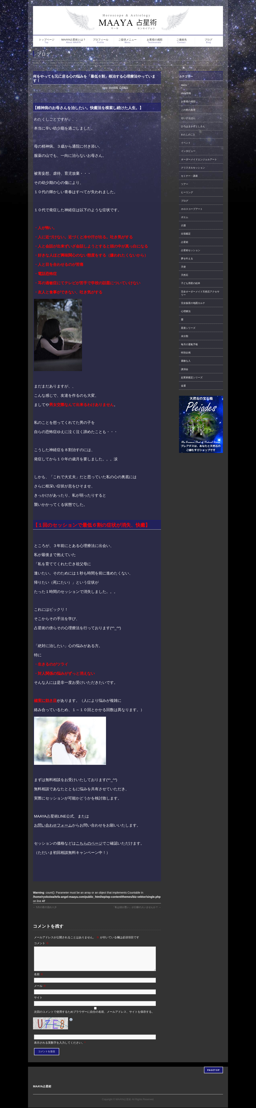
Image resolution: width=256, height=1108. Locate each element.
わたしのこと (188, 134)
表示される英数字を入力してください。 (59, 1047)
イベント (186, 142)
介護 (183, 225)
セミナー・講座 (189, 176)
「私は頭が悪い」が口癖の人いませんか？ (136, 907)
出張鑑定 (186, 233)
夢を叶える (187, 258)
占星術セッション (190, 250)
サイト (38, 1002)
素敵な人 (186, 360)
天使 (183, 266)
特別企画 (186, 352)
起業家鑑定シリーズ (192, 377)
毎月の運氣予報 (189, 344)
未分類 (184, 336)
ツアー (184, 184)
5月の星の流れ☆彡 (45, 907)
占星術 (184, 242)
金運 (183, 385)
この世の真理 (188, 110)
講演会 (184, 369)
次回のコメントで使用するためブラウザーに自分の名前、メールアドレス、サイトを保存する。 (94, 1016)
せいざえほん (188, 118)
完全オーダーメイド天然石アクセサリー (200, 293)
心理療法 (123, 87)
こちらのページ (89, 843)
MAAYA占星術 (123, 1099)
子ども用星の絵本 (190, 283)
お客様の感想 (188, 101)
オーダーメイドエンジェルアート (199, 159)
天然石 (184, 275)
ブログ (184, 200)
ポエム (184, 217)
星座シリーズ (188, 328)
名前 (38, 979)
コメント (41, 943)
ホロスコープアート (192, 209)
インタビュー (188, 151)
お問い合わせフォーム (53, 825)
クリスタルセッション (193, 167)
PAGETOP (213, 1070)
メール (40, 990)
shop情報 (113, 87)
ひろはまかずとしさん (193, 126)
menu (105, 87)
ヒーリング (187, 192)
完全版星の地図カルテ (193, 303)
